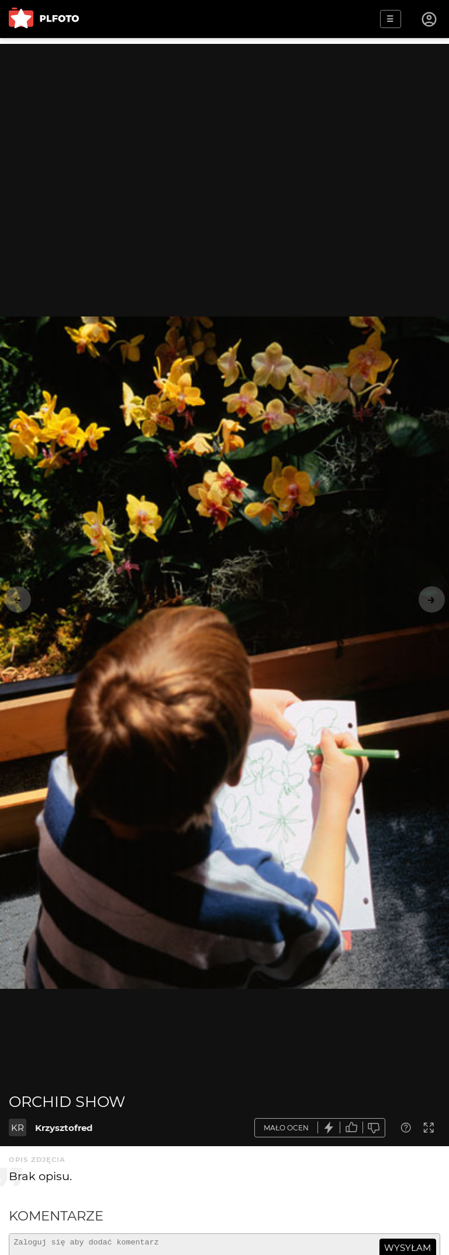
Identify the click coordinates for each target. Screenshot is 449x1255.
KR (17, 1127)
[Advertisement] (224, 126)
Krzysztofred (63, 1127)
